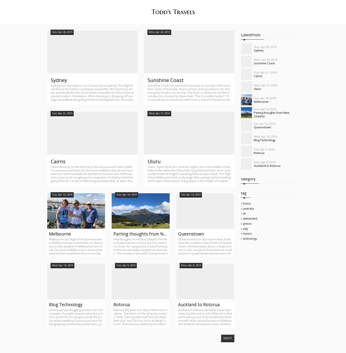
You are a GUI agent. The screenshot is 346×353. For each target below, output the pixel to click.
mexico (248, 237)
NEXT (227, 338)
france (247, 204)
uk (244, 215)
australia (248, 210)
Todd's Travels (173, 12)
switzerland (251, 221)
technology (250, 243)
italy (245, 232)
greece (247, 226)
